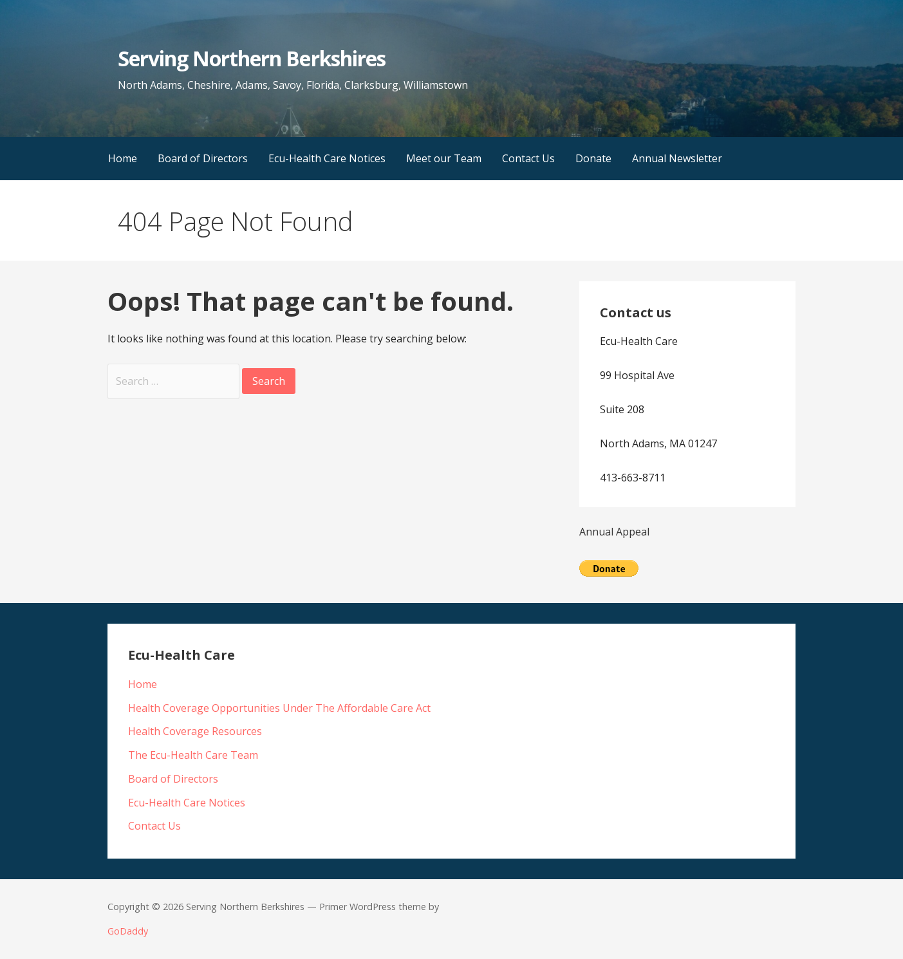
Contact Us (528, 158)
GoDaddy (127, 931)
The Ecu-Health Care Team (193, 755)
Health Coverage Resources (195, 731)
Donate (593, 158)
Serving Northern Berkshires (252, 58)
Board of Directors (203, 158)
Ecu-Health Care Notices (327, 158)
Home (122, 158)
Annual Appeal (614, 532)
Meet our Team (443, 158)
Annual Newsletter (677, 158)
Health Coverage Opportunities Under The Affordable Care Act (279, 708)
